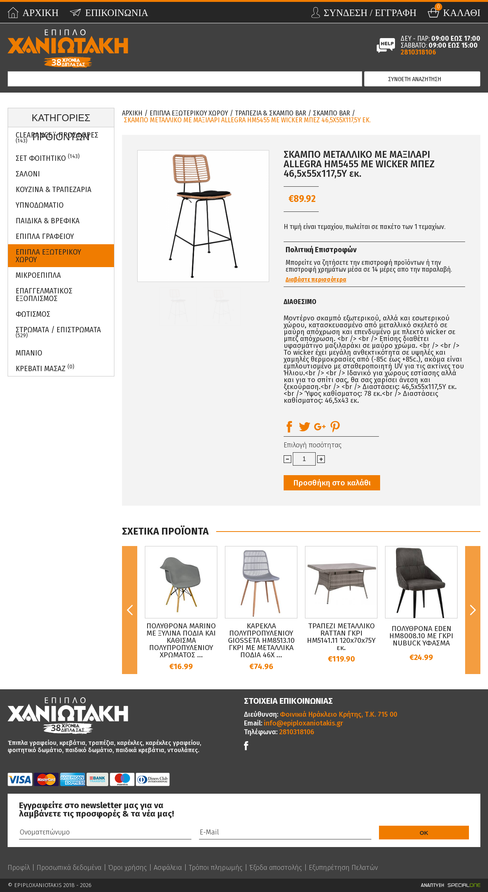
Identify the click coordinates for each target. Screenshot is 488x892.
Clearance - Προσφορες (57, 137)
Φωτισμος (33, 314)
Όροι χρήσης (127, 867)
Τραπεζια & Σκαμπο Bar (270, 113)
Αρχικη (132, 113)
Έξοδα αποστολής (275, 867)
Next (472, 610)
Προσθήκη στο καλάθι (332, 482)
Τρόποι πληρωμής (215, 867)
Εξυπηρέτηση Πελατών (343, 867)
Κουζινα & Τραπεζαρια (54, 189)
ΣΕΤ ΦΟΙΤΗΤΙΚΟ (48, 158)
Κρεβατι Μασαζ (45, 368)
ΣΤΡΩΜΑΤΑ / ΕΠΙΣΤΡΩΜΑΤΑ (58, 332)
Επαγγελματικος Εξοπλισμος (44, 294)
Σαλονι (28, 173)
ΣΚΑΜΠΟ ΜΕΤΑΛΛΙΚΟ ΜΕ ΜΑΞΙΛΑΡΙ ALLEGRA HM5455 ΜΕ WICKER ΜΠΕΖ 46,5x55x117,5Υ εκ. (247, 120)
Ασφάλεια (168, 867)
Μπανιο (29, 352)
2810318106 (418, 52)
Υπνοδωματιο (40, 205)
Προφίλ (19, 867)
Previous (129, 610)
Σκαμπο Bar (331, 113)
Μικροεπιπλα (38, 275)
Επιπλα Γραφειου (45, 236)
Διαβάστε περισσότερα (316, 280)
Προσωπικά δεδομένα (69, 867)
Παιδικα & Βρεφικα (48, 220)
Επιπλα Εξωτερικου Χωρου (48, 255)
